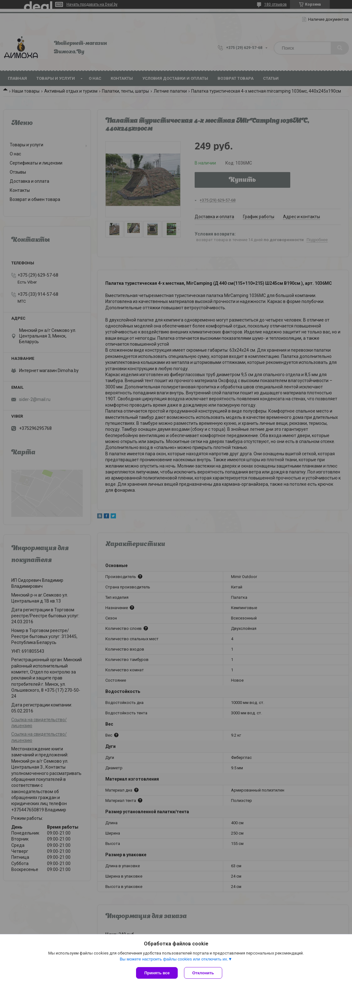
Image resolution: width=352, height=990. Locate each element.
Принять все (157, 973)
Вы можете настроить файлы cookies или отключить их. (174, 959)
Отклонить (203, 973)
